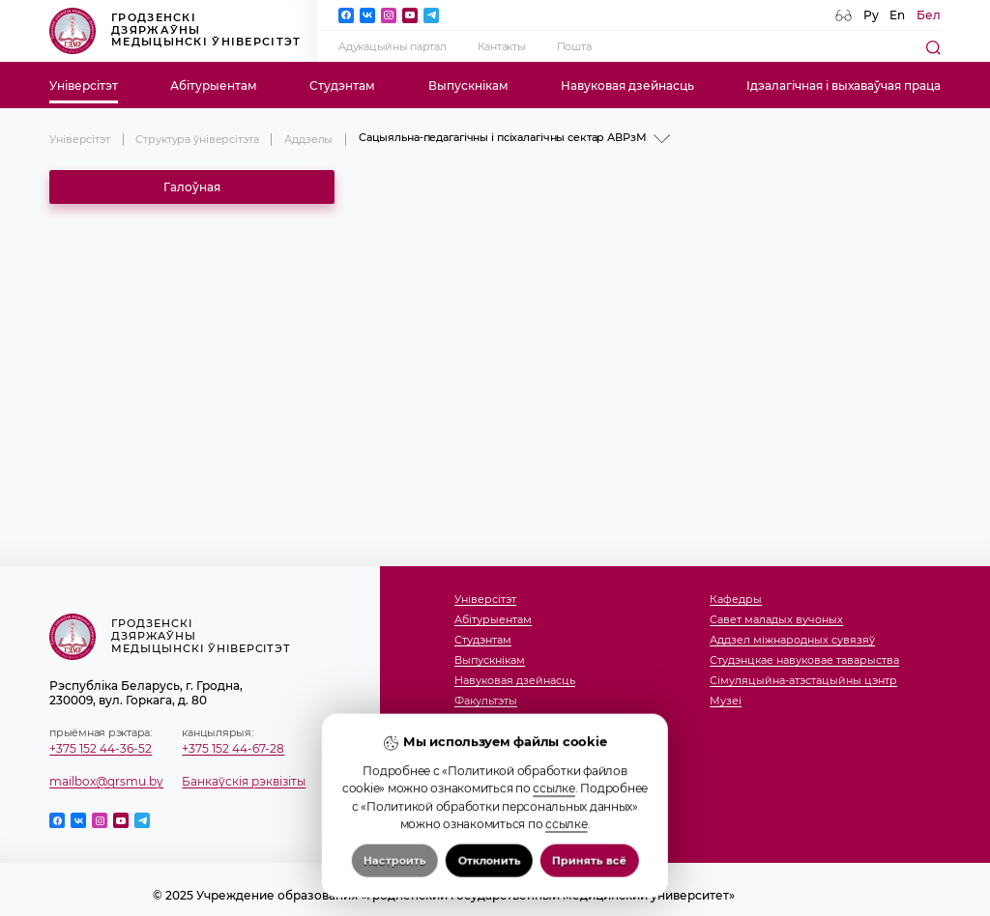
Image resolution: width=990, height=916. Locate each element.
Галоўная (191, 187)
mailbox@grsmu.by (106, 781)
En (897, 15)
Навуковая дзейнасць (627, 85)
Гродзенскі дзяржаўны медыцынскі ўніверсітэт (175, 31)
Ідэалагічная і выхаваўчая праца (843, 85)
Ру (871, 15)
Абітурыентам (213, 85)
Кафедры (736, 600)
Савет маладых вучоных (776, 620)
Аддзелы (308, 139)
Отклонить (488, 890)
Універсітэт (83, 85)
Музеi (726, 701)
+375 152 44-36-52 (100, 748)
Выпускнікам (468, 85)
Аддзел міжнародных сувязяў (792, 640)
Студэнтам (342, 85)
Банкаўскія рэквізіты (244, 781)
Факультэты (485, 701)
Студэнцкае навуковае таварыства (804, 661)
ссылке (553, 819)
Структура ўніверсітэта (196, 139)
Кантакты (502, 47)
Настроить (395, 890)
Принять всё (589, 890)
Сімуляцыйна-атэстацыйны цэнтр (803, 681)
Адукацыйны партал (392, 47)
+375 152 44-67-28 (233, 748)
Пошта (574, 47)
